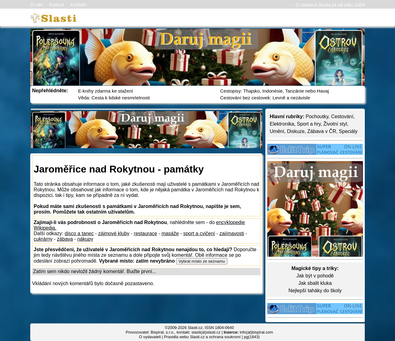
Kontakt (78, 4)
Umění (277, 131)
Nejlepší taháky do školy (315, 290)
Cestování (342, 116)
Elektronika (282, 124)
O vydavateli (150, 337)
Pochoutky (317, 116)
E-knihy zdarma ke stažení (105, 91)
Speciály (348, 131)
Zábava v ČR (321, 131)
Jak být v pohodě (315, 275)
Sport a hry (309, 124)
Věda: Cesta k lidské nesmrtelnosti (114, 97)
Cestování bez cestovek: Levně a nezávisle (265, 97)
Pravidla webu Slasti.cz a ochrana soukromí (202, 337)
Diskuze (296, 131)
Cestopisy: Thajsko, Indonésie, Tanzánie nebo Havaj (274, 91)
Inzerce (56, 4)
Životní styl (335, 124)
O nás (36, 4)
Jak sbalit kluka (315, 283)
